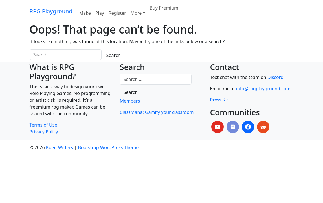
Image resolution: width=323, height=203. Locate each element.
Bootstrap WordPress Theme (108, 147)
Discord (275, 77)
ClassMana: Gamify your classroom (157, 112)
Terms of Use (43, 125)
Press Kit (219, 100)
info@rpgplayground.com (263, 88)
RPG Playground (51, 11)
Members (130, 101)
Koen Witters (59, 147)
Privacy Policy (44, 132)
